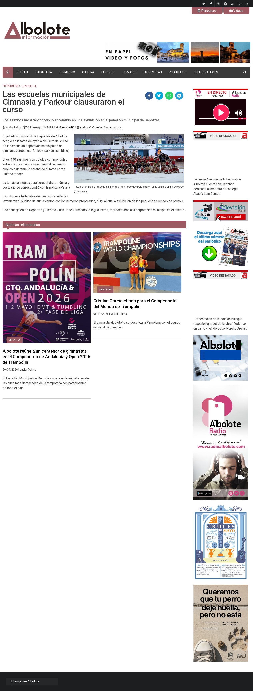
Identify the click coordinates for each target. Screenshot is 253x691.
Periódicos (207, 11)
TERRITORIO (67, 72)
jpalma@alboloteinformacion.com (101, 127)
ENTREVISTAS (153, 72)
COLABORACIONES (206, 72)
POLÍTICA (23, 72)
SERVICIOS (129, 72)
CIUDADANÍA (44, 72)
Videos (236, 11)
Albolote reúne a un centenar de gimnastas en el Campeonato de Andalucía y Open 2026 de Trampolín (46, 357)
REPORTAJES (177, 72)
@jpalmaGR (66, 127)
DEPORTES (108, 72)
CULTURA (88, 72)
